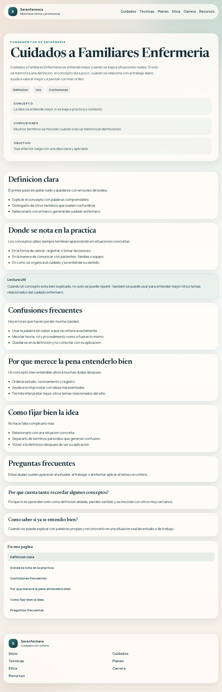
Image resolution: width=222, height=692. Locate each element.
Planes (163, 11)
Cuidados (128, 11)
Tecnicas (147, 11)
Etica (176, 11)
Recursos (207, 11)
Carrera (190, 11)
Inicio (13, 653)
